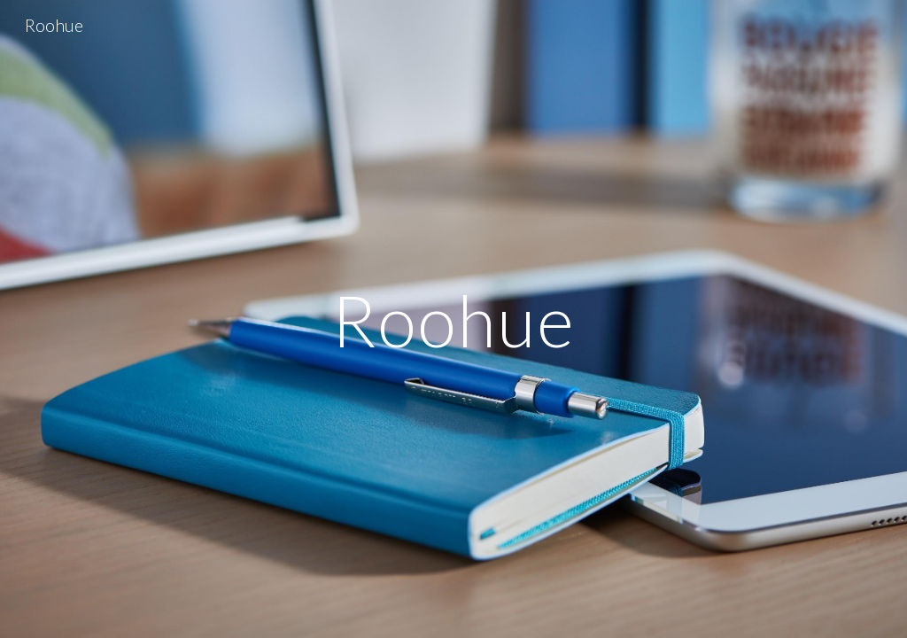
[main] (453, 318)
